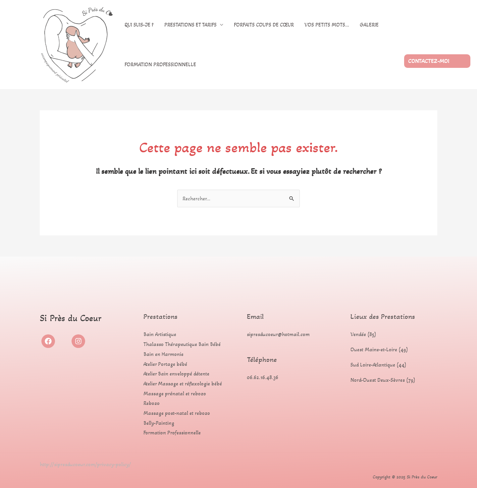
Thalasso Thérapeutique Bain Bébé (182, 344)
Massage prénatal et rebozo (174, 393)
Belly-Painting (158, 423)
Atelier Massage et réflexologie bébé (182, 383)
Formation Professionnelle (160, 64)
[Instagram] (78, 341)
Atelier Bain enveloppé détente (176, 373)
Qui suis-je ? (139, 25)
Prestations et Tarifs (190, 25)
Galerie (369, 25)
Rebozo (151, 403)
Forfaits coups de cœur (264, 25)
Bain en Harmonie (163, 354)
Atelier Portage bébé (165, 364)
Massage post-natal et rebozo (176, 413)
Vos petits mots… (326, 25)
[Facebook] (48, 341)
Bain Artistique (159, 334)
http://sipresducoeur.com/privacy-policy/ (85, 464)
